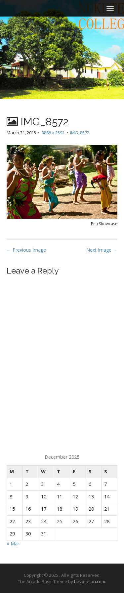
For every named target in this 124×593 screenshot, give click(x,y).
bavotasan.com (89, 581)
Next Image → (101, 250)
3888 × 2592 (53, 133)
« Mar (13, 543)
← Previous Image (26, 250)
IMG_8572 (79, 133)
